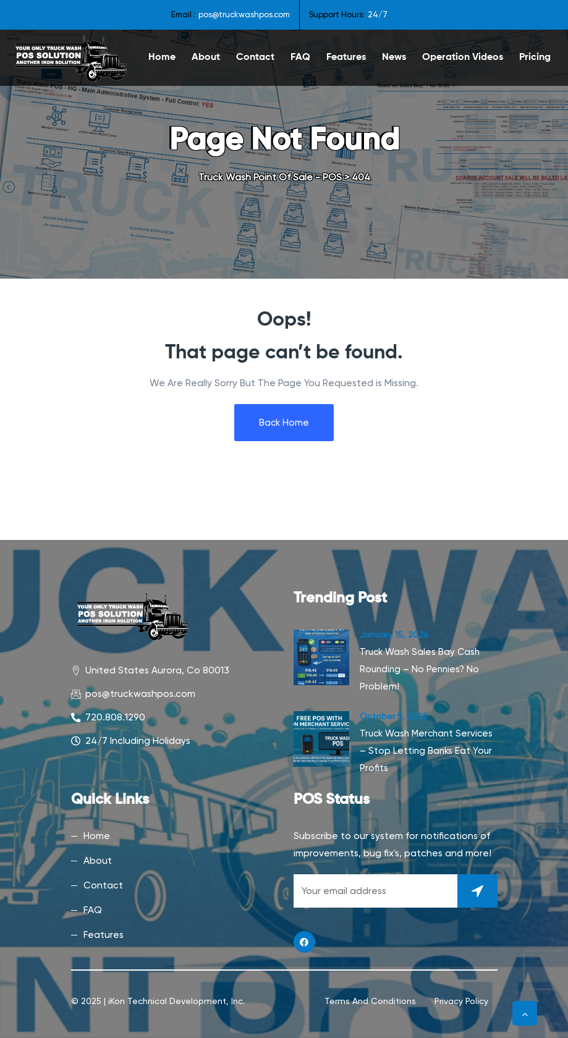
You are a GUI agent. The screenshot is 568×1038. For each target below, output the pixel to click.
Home (162, 57)
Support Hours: (337, 14)
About (206, 57)
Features (346, 57)
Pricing (535, 57)
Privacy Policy (461, 1001)
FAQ (300, 57)
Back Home (284, 422)
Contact (255, 57)
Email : (183, 14)
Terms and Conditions (370, 1001)
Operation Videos (462, 57)
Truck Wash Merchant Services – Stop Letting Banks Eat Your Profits (426, 751)
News (394, 57)
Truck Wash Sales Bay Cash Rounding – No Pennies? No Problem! (420, 669)
